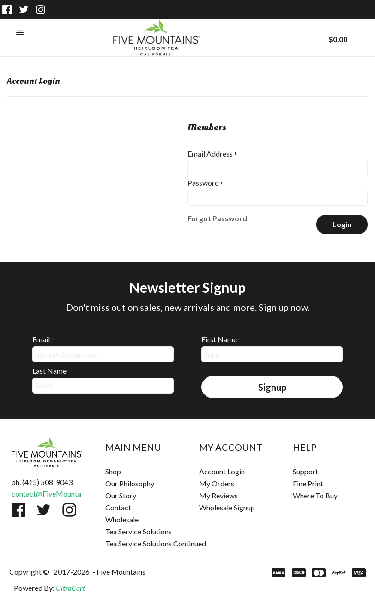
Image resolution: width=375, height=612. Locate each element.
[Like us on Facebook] (7, 9)
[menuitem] (140, 472)
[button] (20, 33)
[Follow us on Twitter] (24, 9)
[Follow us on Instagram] (40, 9)
